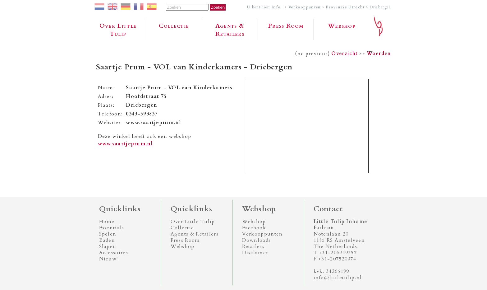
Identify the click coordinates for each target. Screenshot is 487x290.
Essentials (111, 227)
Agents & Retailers (229, 30)
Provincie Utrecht (345, 7)
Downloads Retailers (256, 243)
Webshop (342, 26)
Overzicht (344, 53)
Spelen (108, 234)
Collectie (174, 26)
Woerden (379, 53)
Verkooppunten (304, 7)
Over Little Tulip (117, 30)
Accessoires (113, 252)
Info (276, 7)
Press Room (285, 26)
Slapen (108, 246)
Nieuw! (108, 258)
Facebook (254, 227)
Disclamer (255, 252)
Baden (107, 240)
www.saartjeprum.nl (125, 143)
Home (107, 221)
